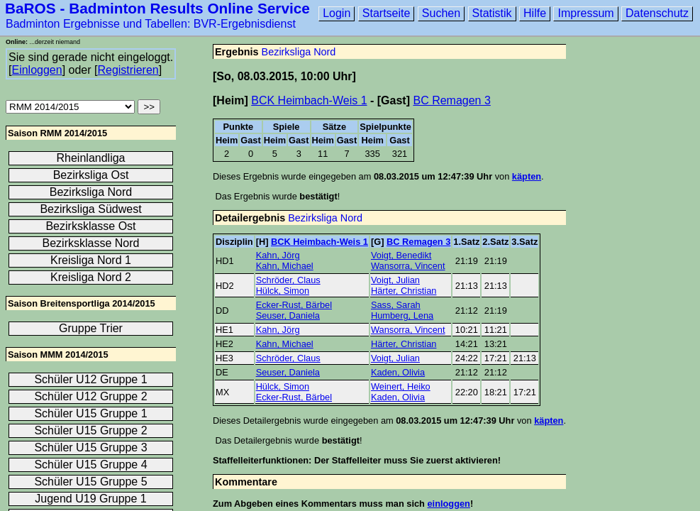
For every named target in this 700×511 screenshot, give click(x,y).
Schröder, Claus (288, 280)
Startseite (386, 13)
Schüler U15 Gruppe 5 (90, 482)
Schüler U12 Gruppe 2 (90, 396)
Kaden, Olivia (398, 372)
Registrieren (127, 70)
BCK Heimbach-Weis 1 (309, 100)
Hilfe (534, 13)
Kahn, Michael (284, 265)
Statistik (492, 13)
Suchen (441, 13)
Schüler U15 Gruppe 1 (90, 413)
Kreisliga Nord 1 (90, 260)
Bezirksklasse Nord (91, 243)
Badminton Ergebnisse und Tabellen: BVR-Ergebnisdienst (151, 24)
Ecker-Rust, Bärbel (294, 305)
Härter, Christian (403, 290)
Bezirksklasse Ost (90, 226)
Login (336, 13)
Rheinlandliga (91, 158)
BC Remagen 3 (451, 100)
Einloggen (36, 70)
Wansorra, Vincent (408, 265)
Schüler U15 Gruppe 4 (90, 464)
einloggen (448, 503)
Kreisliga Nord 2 (90, 277)
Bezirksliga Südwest (90, 209)
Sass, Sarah (396, 305)
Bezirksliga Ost (91, 175)
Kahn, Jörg (278, 255)
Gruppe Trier (91, 328)
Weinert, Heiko (400, 386)
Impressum (585, 13)
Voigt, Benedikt (401, 255)
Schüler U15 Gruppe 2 (90, 430)
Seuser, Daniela (288, 315)
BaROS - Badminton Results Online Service (157, 8)
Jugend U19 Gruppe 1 (90, 499)
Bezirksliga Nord (299, 51)
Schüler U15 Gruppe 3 (90, 447)
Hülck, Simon (282, 290)
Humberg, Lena (402, 315)
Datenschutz (657, 13)
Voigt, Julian (395, 280)
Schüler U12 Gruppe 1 (90, 379)
